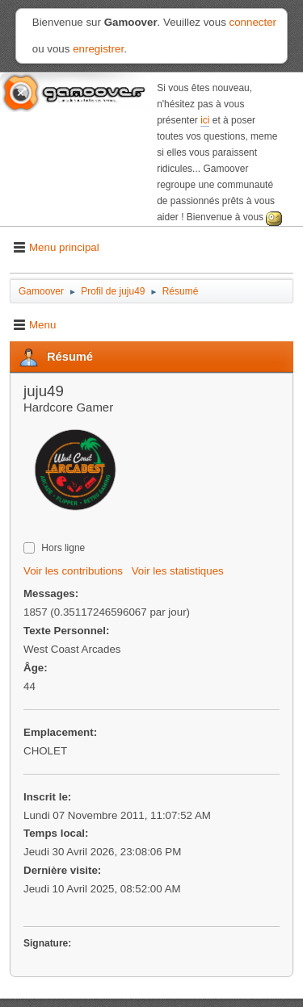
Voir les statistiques (178, 571)
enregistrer (98, 49)
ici (204, 120)
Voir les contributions (73, 571)
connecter (253, 22)
